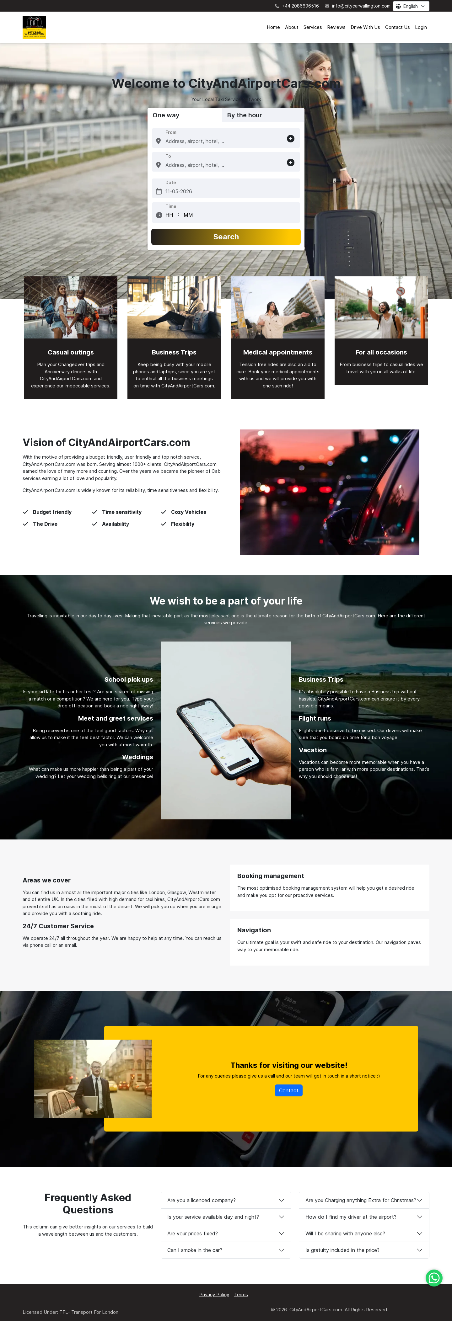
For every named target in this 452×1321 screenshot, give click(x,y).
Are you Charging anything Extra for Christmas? (360, 1200)
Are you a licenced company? (201, 1200)
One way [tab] (166, 115)
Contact (289, 1090)
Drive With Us (365, 27)
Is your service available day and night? (213, 1217)
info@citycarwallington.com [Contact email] (357, 5)
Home (273, 27)
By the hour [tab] (244, 115)
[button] (158, 141)
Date (170, 182)
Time (170, 206)
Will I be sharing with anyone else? (345, 1233)
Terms (241, 1294)
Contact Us (397, 27)
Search (226, 236)
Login (421, 27)
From (170, 132)
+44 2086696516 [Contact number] (297, 5)
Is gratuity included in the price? (342, 1250)
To (168, 156)
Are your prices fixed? (192, 1233)
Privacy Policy (214, 1294)
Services (313, 27)
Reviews (336, 27)
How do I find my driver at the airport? (350, 1217)
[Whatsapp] (434, 1278)
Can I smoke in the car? (194, 1250)
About (292, 27)
